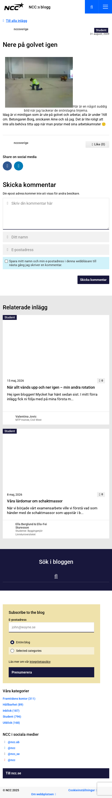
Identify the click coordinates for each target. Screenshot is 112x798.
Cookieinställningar (81, 790)
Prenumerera (22, 672)
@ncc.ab (13, 742)
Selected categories (28, 650)
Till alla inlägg (16, 21)
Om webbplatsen (42, 794)
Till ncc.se (13, 773)
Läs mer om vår (30, 661)
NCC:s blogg (39, 7)
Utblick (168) (11, 722)
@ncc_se (14, 754)
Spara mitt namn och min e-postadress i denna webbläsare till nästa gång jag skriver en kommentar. (52, 263)
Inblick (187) (11, 710)
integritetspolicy (40, 661)
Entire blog (23, 642)
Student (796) (12, 716)
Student (101, 30)
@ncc (11, 748)
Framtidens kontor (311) (19, 698)
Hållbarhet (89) (13, 704)
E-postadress (17, 619)
